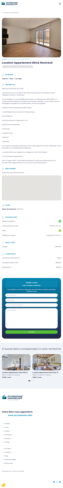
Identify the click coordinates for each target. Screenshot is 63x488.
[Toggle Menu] (60, 3)
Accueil (4, 59)
